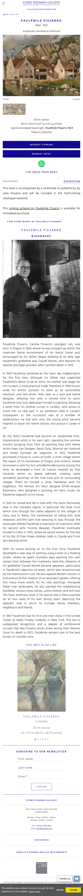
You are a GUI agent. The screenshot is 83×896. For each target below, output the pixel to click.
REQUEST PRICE (41, 153)
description (72, 181)
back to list (11, 14)
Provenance (10, 181)
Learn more (34, 891)
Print (6, 99)
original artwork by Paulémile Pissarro (34, 208)
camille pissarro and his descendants (41, 852)
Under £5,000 (51, 9)
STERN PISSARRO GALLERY (41, 800)
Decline (60, 890)
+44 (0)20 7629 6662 (41, 172)
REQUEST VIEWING (41, 144)
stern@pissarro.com (44, 828)
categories (41, 840)
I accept (73, 890)
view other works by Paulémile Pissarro (34, 221)
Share (76, 99)
